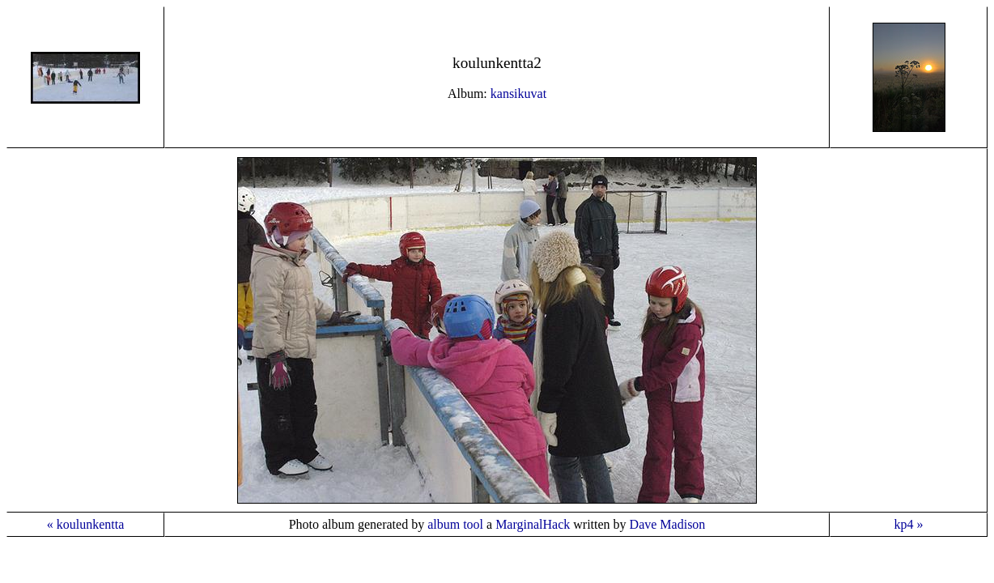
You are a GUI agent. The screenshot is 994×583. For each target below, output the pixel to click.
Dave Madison (668, 524)
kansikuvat (518, 93)
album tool (455, 524)
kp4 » (909, 524)
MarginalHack (532, 524)
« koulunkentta (86, 524)
